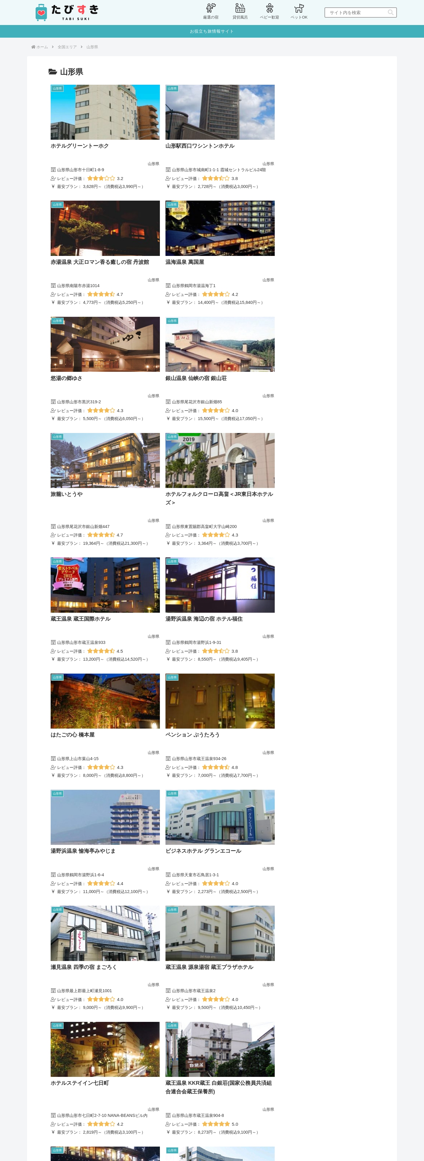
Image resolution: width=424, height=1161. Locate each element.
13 (228, 1070)
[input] (360, 12)
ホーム (138, 1142)
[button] (390, 12)
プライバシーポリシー (171, 1142)
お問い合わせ (210, 1142)
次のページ (212, 1047)
